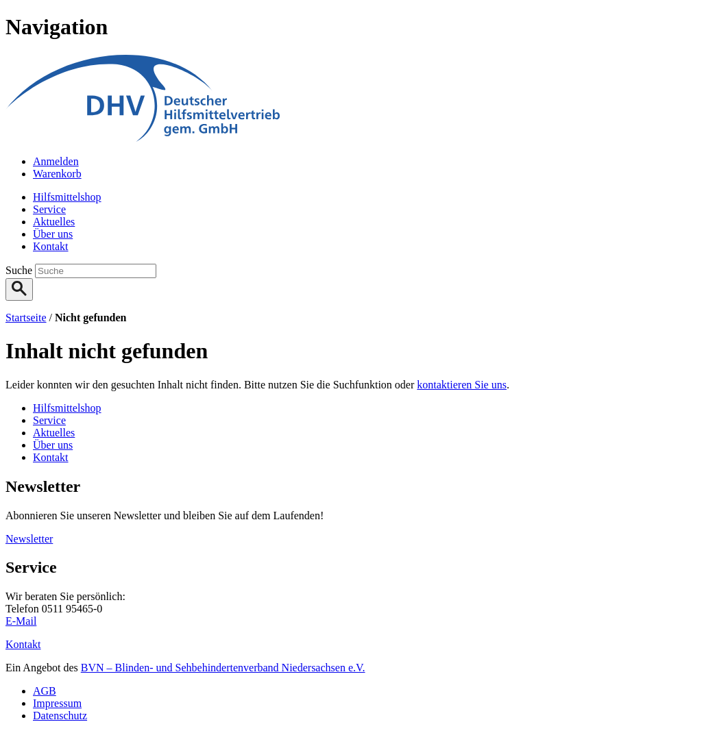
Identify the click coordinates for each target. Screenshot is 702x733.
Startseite (26, 317)
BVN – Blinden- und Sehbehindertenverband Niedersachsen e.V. (223, 667)
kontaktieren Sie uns (462, 384)
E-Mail (20, 621)
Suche (20, 270)
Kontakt (23, 644)
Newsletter (29, 539)
